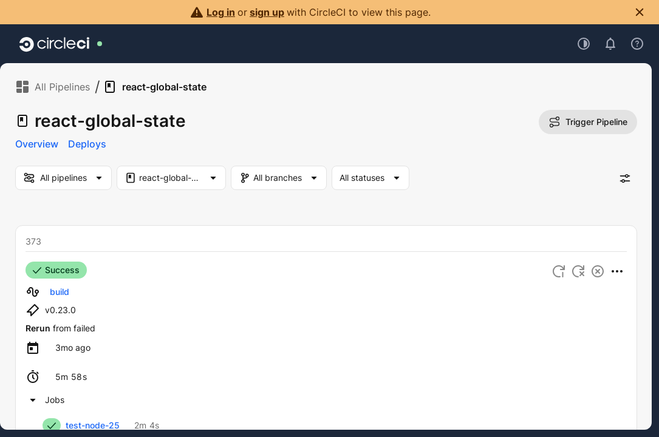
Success (56, 270)
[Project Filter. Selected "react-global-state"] (171, 178)
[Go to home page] (54, 44)
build (59, 291)
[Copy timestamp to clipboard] (73, 348)
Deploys (87, 144)
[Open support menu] (637, 44)
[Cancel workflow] (597, 271)
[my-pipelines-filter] (63, 178)
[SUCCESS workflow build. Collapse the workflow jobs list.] (45, 400)
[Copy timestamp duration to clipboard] (71, 377)
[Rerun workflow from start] (559, 271)
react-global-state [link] (155, 87)
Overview (36, 144)
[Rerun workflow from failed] (578, 271)
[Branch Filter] (285, 178)
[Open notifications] (610, 44)
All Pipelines (52, 87)
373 (33, 241)
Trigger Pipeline (587, 122)
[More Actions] (617, 271)
